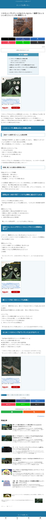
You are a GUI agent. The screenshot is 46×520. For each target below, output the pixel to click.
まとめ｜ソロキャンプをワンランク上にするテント (21, 72)
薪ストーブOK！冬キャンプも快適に (17, 70)
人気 (18, 395)
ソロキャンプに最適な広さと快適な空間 (18, 58)
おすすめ (14, 395)
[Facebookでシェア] (23, 39)
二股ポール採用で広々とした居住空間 (18, 60)
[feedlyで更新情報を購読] (12, 412)
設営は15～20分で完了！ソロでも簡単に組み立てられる (22, 65)
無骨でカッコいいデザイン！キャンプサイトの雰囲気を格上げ (23, 67)
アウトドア (3, 395)
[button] (37, 42)
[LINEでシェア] (23, 42)
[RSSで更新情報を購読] (34, 412)
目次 (22, 54)
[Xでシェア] (8, 39)
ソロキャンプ (23, 395)
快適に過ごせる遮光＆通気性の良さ (17, 62)
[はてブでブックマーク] (37, 39)
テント (9, 395)
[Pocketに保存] (8, 42)
